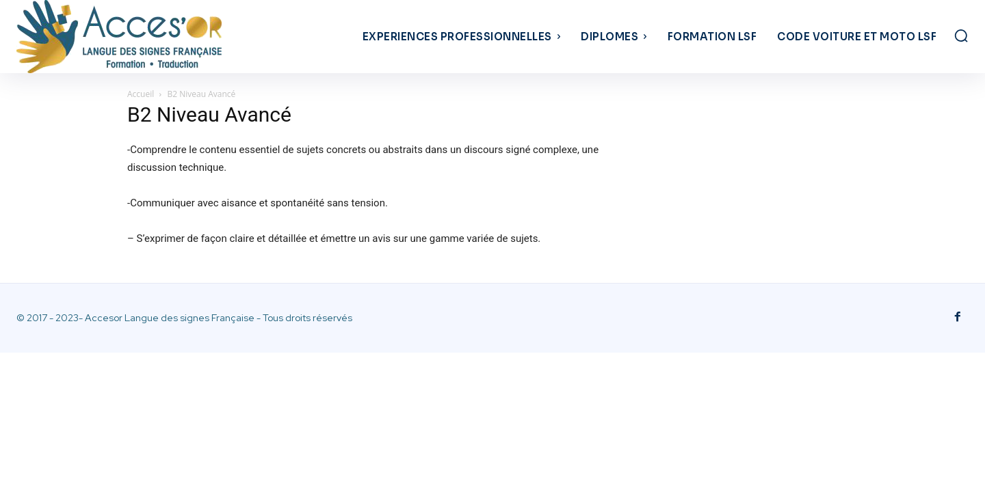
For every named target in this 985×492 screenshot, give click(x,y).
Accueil (140, 94)
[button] (961, 35)
